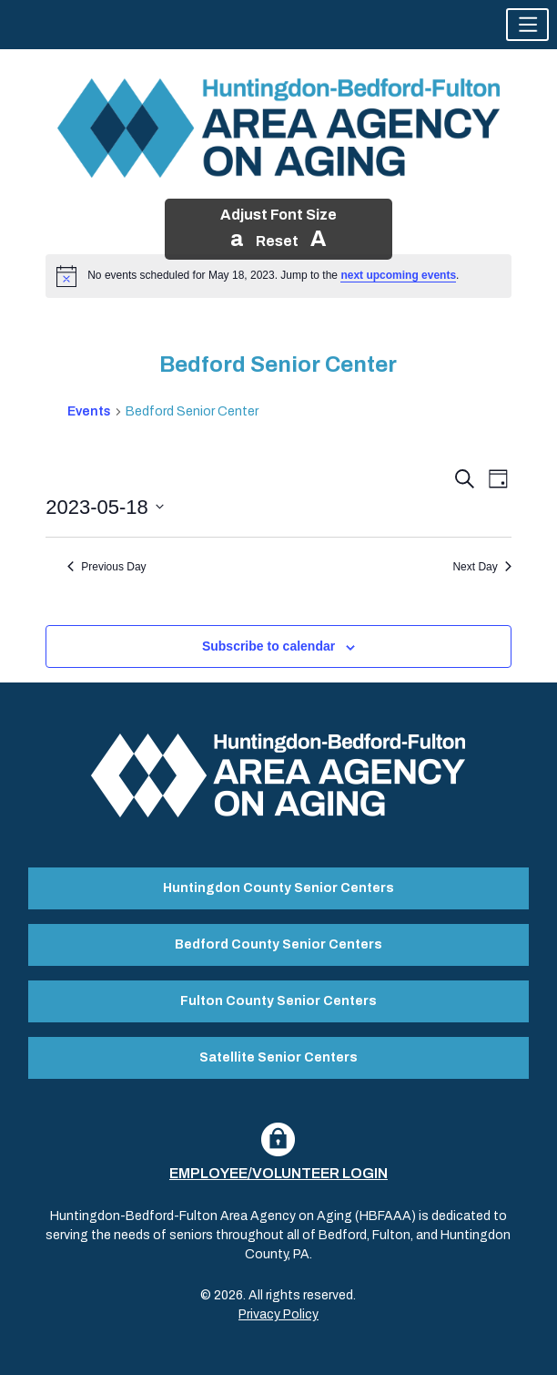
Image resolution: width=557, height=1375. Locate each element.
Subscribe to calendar (268, 646)
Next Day (481, 566)
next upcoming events (398, 275)
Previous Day (106, 566)
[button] (527, 24)
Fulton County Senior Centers (278, 1001)
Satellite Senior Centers (278, 1057)
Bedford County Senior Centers (278, 944)
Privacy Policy (278, 1314)
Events (89, 411)
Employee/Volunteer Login (278, 1173)
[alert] (278, 276)
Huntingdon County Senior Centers (278, 888)
